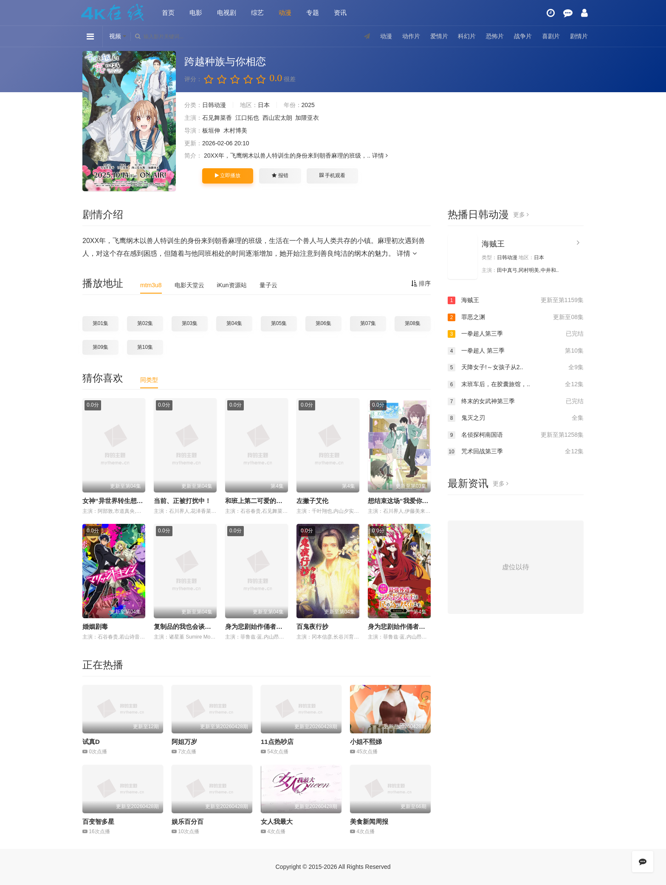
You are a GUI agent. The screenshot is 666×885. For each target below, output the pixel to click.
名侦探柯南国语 (516, 435)
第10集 (145, 347)
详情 (380, 155)
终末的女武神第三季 (516, 401)
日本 (264, 105)
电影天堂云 (189, 285)
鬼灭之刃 (516, 418)
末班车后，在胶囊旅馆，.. (516, 384)
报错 (280, 175)
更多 (521, 214)
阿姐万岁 (184, 741)
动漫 (285, 12)
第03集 (190, 323)
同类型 (149, 379)
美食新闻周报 (369, 821)
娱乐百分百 (187, 821)
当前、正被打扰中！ (182, 500)
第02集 (145, 323)
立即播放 (227, 175)
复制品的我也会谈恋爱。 (189, 626)
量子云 (268, 285)
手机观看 (332, 175)
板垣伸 (211, 130)
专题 (312, 12)
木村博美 (235, 130)
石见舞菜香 (217, 117)
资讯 (340, 12)
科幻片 (467, 36)
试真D (91, 741)
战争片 (523, 36)
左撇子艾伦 (312, 500)
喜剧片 (551, 36)
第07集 (368, 323)
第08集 (412, 323)
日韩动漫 (214, 105)
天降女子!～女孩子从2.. (516, 367)
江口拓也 (247, 117)
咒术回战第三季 (516, 451)
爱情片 (439, 36)
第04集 (234, 323)
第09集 (100, 347)
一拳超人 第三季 (516, 351)
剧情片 (579, 36)
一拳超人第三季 (516, 334)
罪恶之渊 (516, 317)
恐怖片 (495, 36)
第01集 (100, 323)
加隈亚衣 (307, 117)
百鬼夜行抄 (312, 626)
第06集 (323, 323)
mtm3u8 (151, 285)
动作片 (411, 36)
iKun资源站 (232, 285)
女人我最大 (277, 821)
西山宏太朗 (277, 117)
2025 (308, 105)
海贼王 (493, 244)
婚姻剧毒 (95, 626)
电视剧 (226, 12)
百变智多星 (98, 821)
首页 (168, 12)
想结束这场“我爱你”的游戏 (406, 500)
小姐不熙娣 (366, 741)
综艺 (257, 12)
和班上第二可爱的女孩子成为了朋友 (276, 500)
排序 (421, 283)
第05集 (279, 323)
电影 (195, 12)
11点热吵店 (277, 741)
